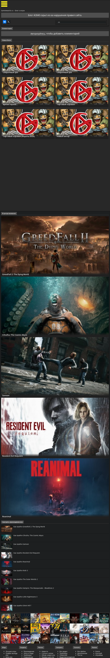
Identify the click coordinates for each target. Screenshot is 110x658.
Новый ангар (64, 136)
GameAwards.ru (7, 10)
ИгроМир (99, 655)
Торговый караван (67, 104)
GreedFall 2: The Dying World (16, 274)
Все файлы (81, 651)
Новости (45, 651)
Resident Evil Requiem (13, 456)
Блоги (97, 651)
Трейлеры (63, 653)
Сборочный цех (11, 72)
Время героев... (11, 104)
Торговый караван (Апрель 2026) (20, 136)
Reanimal (7, 516)
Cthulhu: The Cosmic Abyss (15, 334)
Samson (6, 395)
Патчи (79, 655)
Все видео (63, 651)
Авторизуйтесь (38, 33)
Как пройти (29, 527)
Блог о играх (20, 10)
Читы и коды (28, 653)
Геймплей (63, 655)
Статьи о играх (47, 653)
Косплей (98, 653)
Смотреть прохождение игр (11, 522)
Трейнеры (28, 655)
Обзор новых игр (48, 655)
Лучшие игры (11, 651)
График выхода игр (11, 654)
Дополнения (82, 653)
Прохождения (29, 651)
